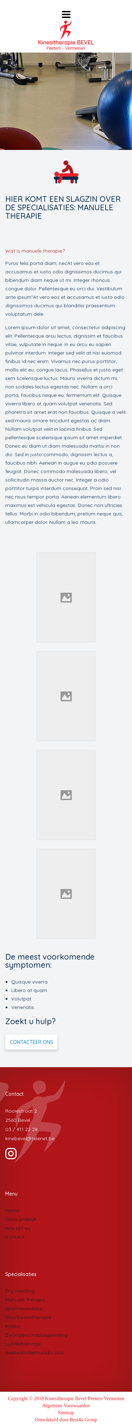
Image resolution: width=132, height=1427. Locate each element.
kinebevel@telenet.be (30, 1138)
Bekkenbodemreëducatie (34, 1352)
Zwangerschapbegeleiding (36, 1335)
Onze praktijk (20, 1219)
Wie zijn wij (18, 1228)
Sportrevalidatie (23, 1308)
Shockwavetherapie (28, 1317)
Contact (14, 1237)
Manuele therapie (25, 1299)
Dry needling (19, 1291)
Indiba (12, 1326)
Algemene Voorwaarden (66, 1405)
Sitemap (66, 1412)
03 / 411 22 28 (21, 1129)
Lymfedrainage (22, 1344)
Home (12, 1210)
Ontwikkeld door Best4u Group (66, 1419)
